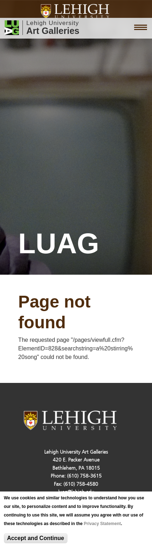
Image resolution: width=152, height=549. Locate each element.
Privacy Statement (102, 523)
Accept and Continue (35, 538)
